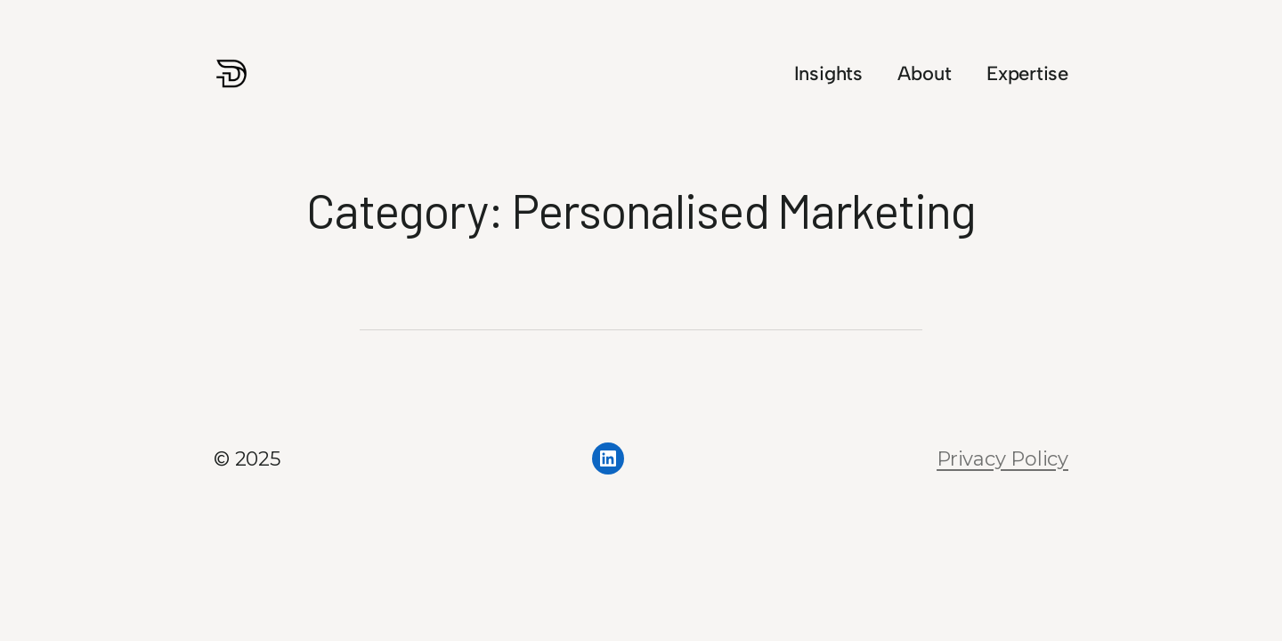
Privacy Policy (1002, 459)
